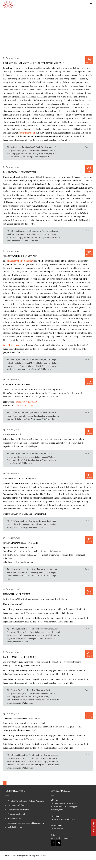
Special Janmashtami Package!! (20, 543)
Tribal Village (27, 157)
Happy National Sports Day (40, 758)
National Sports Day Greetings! (21, 718)
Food (38, 147)
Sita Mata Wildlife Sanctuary (20, 256)
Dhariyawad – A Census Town (19, 172)
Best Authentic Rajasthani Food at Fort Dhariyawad (33, 63)
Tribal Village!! (12, 434)
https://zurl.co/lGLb (26, 405)
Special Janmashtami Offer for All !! (20, 575)
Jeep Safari (22, 153)
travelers (21, 369)
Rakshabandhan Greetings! (17, 700)
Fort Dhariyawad (47, 147)
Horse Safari (35, 150)
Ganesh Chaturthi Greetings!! (20, 478)
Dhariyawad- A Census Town (29, 231)
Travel (55, 416)
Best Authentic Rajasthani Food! (22, 147)
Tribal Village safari (41, 157)
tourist (53, 366)
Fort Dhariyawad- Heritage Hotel (23, 412)
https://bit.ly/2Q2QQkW (26, 401)
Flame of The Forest (49, 231)
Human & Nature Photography (35, 363)
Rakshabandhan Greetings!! (19, 657)
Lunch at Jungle (34, 153)
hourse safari (42, 234)
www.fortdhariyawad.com (61, 838)
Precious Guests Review (16, 384)
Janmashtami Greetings (33, 635)
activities (13, 231)
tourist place (16, 157)
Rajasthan (44, 153)
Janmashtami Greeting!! (16, 594)
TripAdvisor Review (50, 419)
